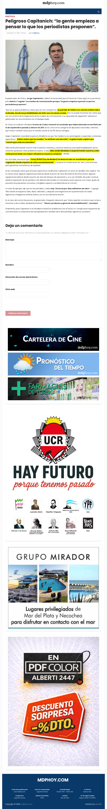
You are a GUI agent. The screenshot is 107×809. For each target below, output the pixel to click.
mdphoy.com (52, 780)
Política (10, 16)
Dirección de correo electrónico (21, 277)
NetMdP (98, 804)
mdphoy (35, 33)
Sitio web (10, 289)
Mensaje (9, 239)
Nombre (9, 264)
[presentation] (23, 304)
